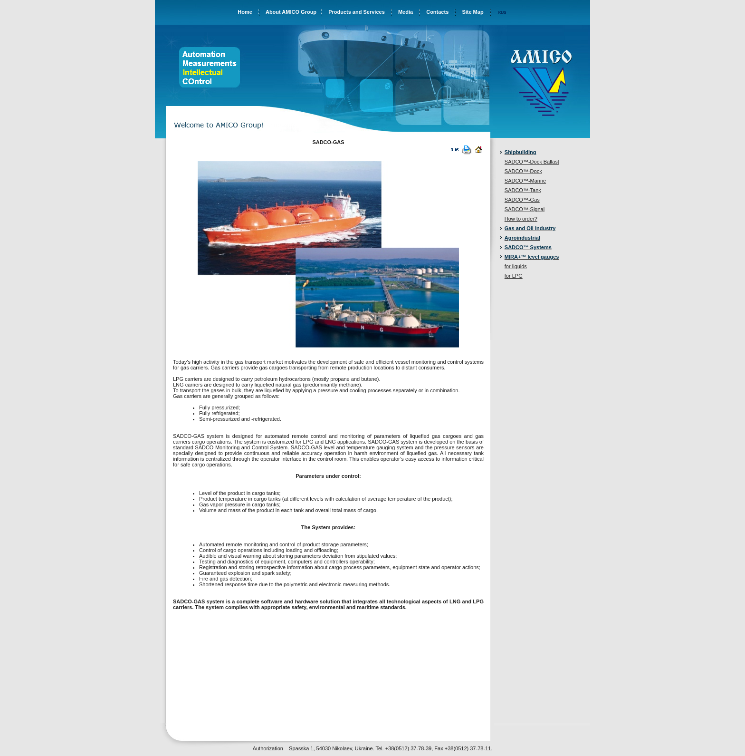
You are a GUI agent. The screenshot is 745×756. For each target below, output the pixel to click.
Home (245, 12)
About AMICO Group (291, 12)
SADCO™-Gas (522, 200)
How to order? (521, 219)
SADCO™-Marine (525, 181)
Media (405, 12)
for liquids (516, 266)
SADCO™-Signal (524, 209)
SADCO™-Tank (523, 190)
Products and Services (356, 12)
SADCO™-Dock (523, 171)
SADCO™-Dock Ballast (532, 162)
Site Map (472, 12)
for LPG (514, 276)
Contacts (437, 12)
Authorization (268, 748)
